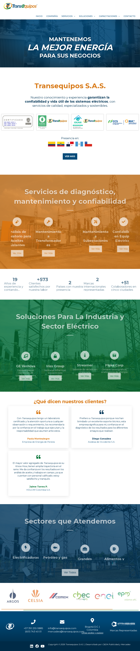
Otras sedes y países (92, 633)
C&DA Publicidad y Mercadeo (116, 644)
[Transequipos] (20, 5)
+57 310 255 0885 (33, 628)
